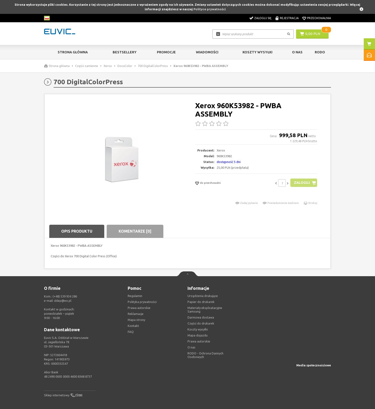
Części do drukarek (201, 323)
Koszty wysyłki (257, 52)
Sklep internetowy (56, 395)
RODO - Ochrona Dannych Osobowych (205, 355)
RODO (320, 52)
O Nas (297, 52)
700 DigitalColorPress (153, 65)
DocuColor (124, 65)
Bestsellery (125, 52)
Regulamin (135, 295)
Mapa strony (136, 319)
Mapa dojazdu (198, 335)
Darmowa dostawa (201, 317)
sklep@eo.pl (62, 300)
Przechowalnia (319, 18)
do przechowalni (210, 182)
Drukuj (312, 203)
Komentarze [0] (135, 231)
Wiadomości (207, 52)
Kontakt (133, 325)
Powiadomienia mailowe (283, 203)
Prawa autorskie (199, 341)
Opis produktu (76, 231)
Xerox (108, 65)
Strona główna (73, 52)
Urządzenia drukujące (203, 295)
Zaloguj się (262, 18)
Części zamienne (86, 65)
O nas (191, 347)
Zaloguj (301, 183)
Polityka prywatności (142, 301)
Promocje (166, 52)
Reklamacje (135, 313)
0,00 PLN (312, 34)
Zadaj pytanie (249, 203)
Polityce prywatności (209, 9)
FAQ (131, 331)
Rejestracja (289, 18)
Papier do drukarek (201, 301)
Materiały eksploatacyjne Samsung (205, 309)
